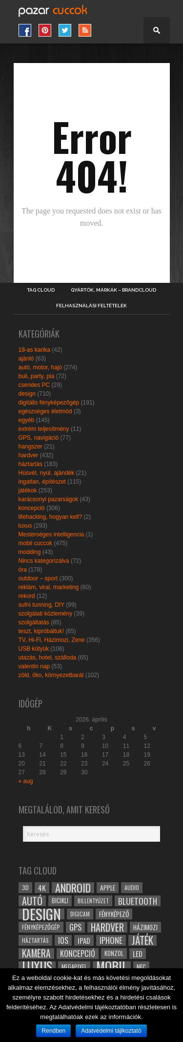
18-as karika (34, 349)
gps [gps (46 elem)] (75, 927)
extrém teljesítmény (44, 428)
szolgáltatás (34, 622)
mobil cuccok (35, 543)
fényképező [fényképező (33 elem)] (114, 914)
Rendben (53, 1030)
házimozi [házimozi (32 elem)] (145, 927)
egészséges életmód (45, 411)
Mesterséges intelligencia (51, 534)
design (27, 393)
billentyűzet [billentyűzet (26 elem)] (93, 900)
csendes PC (34, 385)
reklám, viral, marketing (49, 587)
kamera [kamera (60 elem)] (36, 953)
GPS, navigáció (39, 437)
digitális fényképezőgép (49, 402)
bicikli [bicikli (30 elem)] (60, 900)
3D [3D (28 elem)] (25, 887)
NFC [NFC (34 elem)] (141, 966)
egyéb (27, 420)
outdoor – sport (38, 578)
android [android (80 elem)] (73, 887)
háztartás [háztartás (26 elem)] (35, 940)
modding (30, 552)
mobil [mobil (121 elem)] (111, 966)
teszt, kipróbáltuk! (41, 631)
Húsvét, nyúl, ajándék (47, 472)
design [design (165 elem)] (41, 914)
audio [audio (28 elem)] (131, 887)
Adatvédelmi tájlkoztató (111, 1030)
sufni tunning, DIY (42, 604)
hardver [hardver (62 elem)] (107, 927)
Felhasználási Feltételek (91, 305)
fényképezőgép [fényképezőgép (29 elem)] (41, 927)
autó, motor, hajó (40, 367)
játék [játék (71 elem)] (142, 940)
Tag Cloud (41, 290)
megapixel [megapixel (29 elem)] (74, 966)
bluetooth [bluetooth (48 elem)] (137, 900)
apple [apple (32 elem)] (107, 888)
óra (23, 569)
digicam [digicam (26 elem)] (80, 914)
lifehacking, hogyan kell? (50, 516)
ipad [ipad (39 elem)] (84, 940)
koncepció (32, 508)
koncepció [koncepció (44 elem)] (77, 953)
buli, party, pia (37, 376)
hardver (29, 455)
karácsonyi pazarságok (49, 499)
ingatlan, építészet (42, 481)
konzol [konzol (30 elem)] (113, 953)
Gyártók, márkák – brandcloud (113, 290)
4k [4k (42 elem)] (42, 887)
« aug (26, 781)
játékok (28, 490)
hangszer (30, 446)
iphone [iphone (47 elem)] (111, 940)
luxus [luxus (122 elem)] (37, 966)
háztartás (30, 464)
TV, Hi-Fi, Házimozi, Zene (52, 640)
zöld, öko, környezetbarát (51, 675)
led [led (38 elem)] (137, 953)
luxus (25, 525)
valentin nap (34, 666)
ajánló (26, 358)
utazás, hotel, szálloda (48, 657)
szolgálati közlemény (46, 613)
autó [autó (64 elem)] (32, 900)
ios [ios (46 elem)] (63, 940)
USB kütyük (34, 648)
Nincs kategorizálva (44, 560)
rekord (27, 596)
